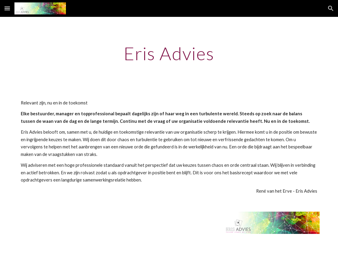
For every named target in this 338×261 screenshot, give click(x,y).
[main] (169, 53)
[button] (7, 8)
